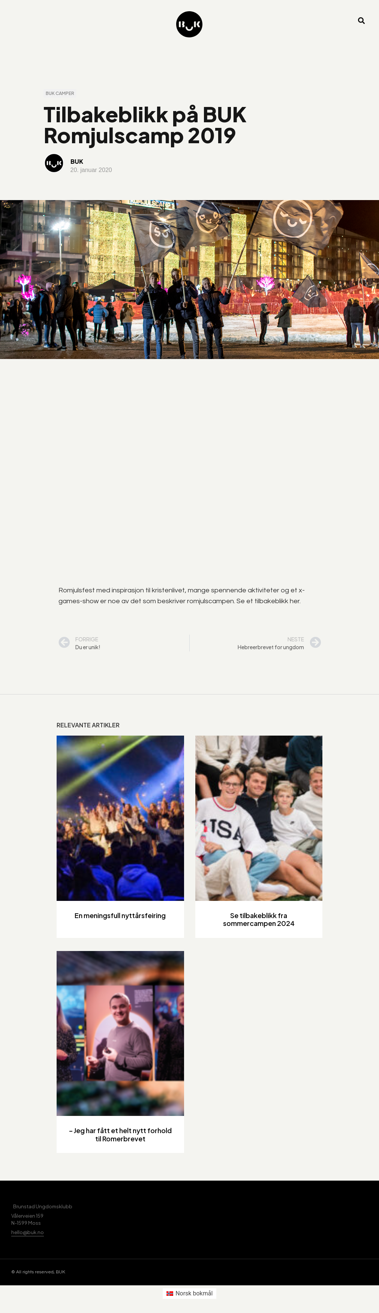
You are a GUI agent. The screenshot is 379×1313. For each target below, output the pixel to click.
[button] (361, 21)
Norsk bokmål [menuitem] (194, 1293)
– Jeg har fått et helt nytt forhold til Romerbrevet (120, 1134)
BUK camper (60, 93)
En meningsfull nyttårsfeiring (120, 915)
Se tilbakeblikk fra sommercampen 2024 (259, 919)
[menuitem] (190, 1293)
